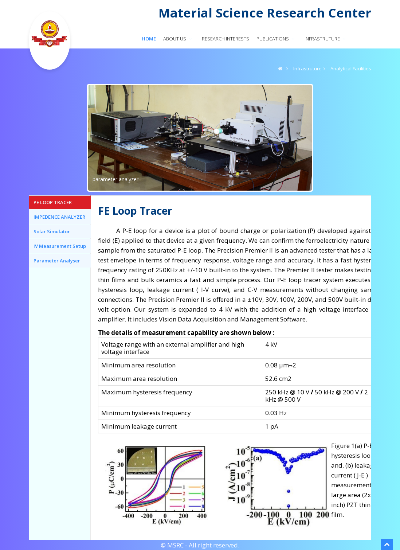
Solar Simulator (52, 231)
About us (178, 38)
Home (149, 38)
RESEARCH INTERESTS (225, 38)
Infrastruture (307, 68)
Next (318, 135)
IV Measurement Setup (60, 246)
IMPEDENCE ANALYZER (59, 217)
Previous (82, 135)
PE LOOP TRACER (53, 202)
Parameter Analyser (57, 260)
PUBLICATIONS (276, 38)
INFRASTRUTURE (326, 38)
